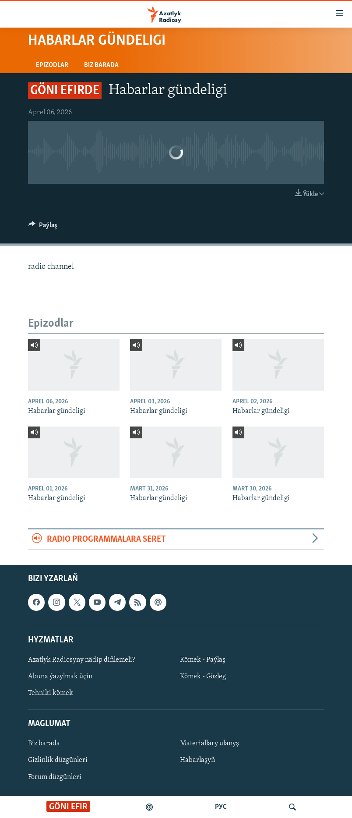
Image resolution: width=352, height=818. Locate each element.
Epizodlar (52, 65)
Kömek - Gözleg (203, 676)
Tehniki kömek (50, 693)
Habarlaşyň (197, 760)
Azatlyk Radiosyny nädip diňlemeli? (81, 659)
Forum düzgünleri (54, 777)
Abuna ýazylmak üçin (60, 676)
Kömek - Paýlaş (202, 659)
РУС (221, 807)
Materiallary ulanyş (209, 743)
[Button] (42, 227)
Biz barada (101, 65)
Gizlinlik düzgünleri (58, 760)
